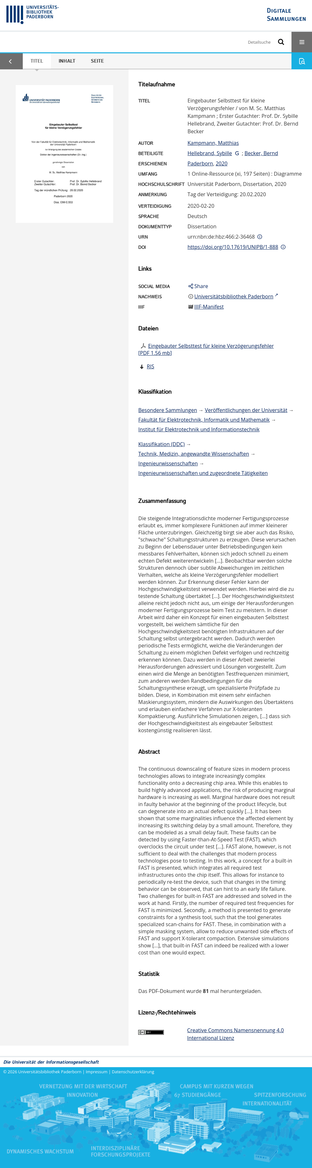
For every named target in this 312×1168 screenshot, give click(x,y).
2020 (222, 163)
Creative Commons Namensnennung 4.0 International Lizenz (235, 1034)
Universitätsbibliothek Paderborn (49, 1072)
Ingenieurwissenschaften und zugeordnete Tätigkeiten (203, 473)
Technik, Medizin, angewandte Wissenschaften (193, 453)
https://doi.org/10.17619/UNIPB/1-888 (233, 246)
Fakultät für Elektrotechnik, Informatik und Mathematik (204, 419)
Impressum (97, 1072)
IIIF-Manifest (209, 306)
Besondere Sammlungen (167, 410)
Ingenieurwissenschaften (168, 463)
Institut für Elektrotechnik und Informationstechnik (198, 429)
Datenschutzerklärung (133, 1072)
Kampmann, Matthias (213, 142)
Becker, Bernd (261, 153)
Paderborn (200, 163)
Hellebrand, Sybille (210, 153)
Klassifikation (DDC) (161, 444)
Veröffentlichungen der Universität (246, 410)
